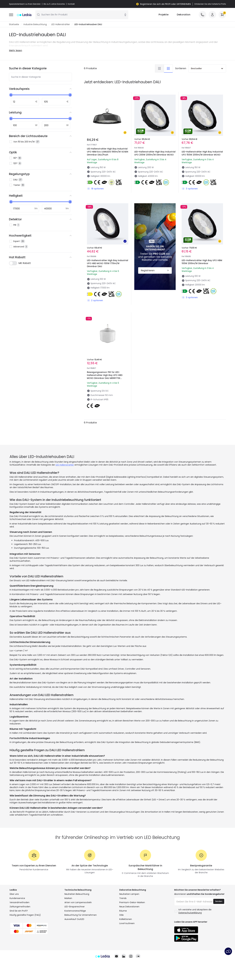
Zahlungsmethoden (20, 897)
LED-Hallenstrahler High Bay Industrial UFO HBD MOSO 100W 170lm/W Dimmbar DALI (107, 263)
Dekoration (183, 14)
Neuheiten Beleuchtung (76, 884)
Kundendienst (169, 946)
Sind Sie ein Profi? (19, 901)
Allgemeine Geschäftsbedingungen (61, 946)
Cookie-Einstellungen (145, 946)
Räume (123, 901)
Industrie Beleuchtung (35, 24)
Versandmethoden (19, 893)
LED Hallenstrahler (60, 24)
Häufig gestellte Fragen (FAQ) (25, 905)
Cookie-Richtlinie (120, 946)
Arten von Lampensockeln (78, 893)
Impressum (187, 946)
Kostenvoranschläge (75, 901)
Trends (122, 888)
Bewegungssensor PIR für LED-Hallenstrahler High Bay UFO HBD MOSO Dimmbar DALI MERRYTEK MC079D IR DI (106, 363)
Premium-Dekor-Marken (132, 893)
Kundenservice (17, 888)
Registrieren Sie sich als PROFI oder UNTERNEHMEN (165, 4)
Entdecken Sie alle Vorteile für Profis (210, 4)
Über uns (14, 884)
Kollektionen (125, 909)
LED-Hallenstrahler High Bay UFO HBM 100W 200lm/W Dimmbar (201, 248)
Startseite (14, 24)
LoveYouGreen (127, 914)
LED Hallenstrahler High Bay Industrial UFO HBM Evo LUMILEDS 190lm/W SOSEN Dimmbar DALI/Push (107, 151)
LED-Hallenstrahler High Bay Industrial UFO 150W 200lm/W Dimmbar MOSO (202, 153)
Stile (121, 905)
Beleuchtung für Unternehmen (80, 905)
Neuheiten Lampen (129, 884)
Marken (68, 888)
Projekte (163, 14)
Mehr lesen (15, 50)
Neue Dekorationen (129, 897)
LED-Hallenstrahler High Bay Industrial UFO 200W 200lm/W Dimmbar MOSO (155, 153)
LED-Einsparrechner (74, 897)
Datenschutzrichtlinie (96, 946)
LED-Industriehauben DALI (88, 24)
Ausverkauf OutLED (74, 909)
